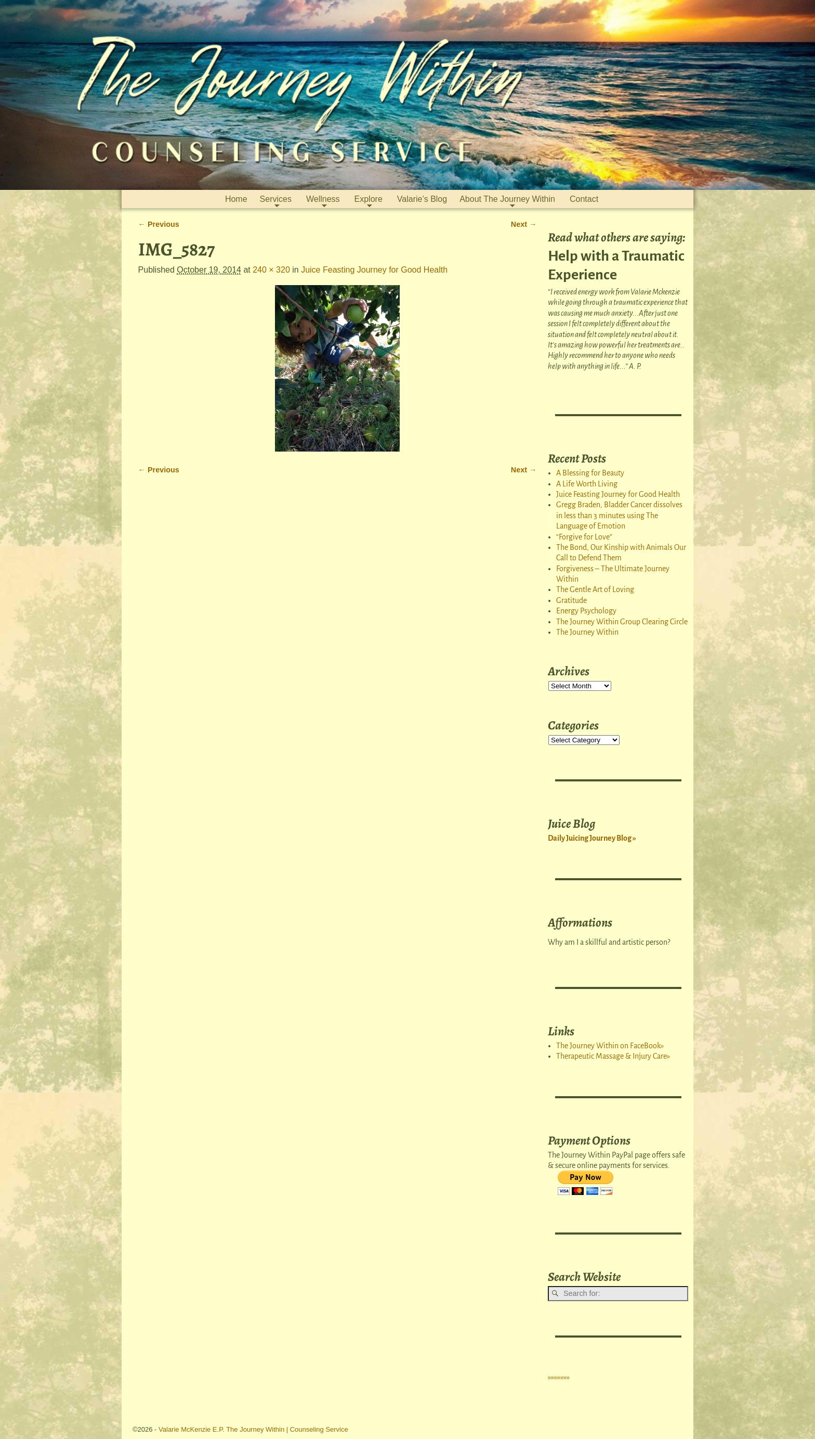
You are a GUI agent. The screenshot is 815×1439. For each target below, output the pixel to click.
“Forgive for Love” (584, 537)
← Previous (158, 224)
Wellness (323, 199)
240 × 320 (271, 269)
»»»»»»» (559, 1377)
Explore (368, 199)
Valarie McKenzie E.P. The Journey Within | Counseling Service (253, 1429)
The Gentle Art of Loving (595, 589)
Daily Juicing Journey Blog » (592, 838)
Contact (584, 199)
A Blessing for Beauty (590, 473)
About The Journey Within (507, 199)
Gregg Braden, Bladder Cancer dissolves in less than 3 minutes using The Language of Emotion (619, 515)
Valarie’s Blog (422, 199)
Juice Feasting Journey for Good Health (374, 269)
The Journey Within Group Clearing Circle (622, 622)
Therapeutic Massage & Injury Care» (613, 1056)
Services (276, 199)
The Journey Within (587, 632)
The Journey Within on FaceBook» (610, 1046)
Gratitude (571, 600)
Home (236, 199)
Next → (524, 224)
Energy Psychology (586, 611)
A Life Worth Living (586, 484)
